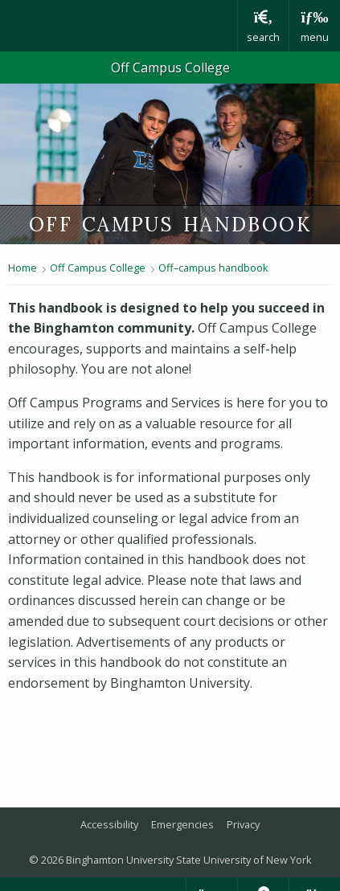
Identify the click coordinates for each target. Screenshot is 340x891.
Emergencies (182, 824)
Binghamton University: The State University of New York (118, 25)
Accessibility (109, 824)
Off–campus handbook (213, 267)
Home (22, 267)
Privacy (243, 824)
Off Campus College (170, 67)
